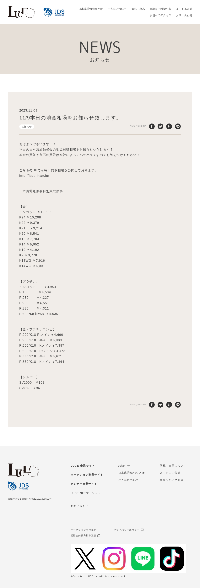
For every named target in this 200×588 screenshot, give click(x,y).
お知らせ (27, 126)
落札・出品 (138, 8)
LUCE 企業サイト (83, 465)
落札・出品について (173, 465)
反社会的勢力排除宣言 (83, 535)
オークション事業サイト (87, 474)
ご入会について (117, 8)
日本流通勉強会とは (90, 8)
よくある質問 (184, 8)
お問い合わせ (184, 15)
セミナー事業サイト (84, 483)
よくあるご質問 (170, 472)
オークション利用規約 (83, 530)
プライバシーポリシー (127, 530)
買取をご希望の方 (160, 8)
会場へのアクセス (160, 15)
